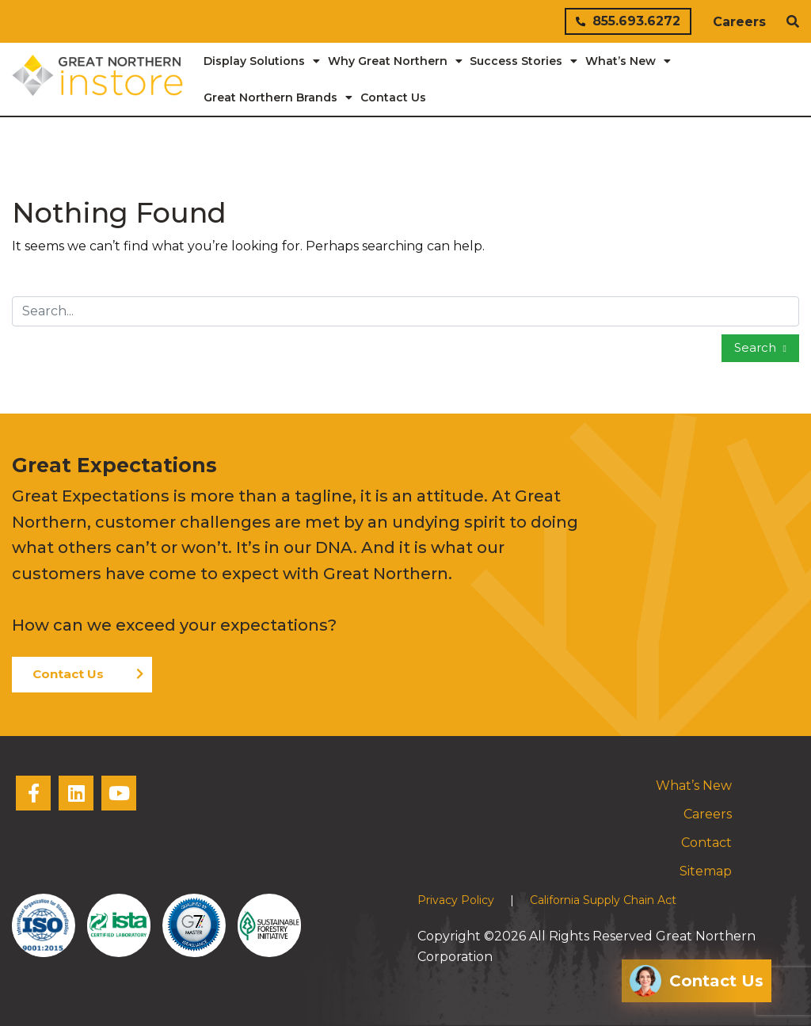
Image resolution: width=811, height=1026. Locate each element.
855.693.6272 (628, 21)
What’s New (694, 785)
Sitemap (706, 871)
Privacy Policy (455, 900)
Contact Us (68, 673)
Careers (739, 21)
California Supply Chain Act (603, 900)
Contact (706, 842)
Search (756, 347)
